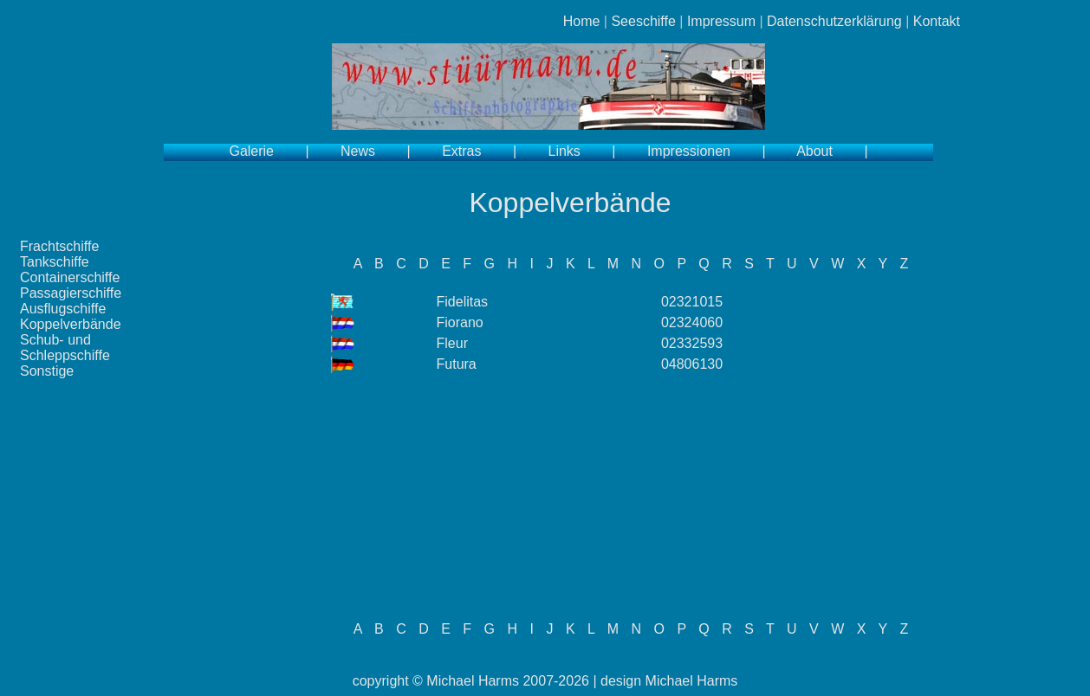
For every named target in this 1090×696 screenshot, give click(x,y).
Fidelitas (463, 301)
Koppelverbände (70, 324)
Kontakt (936, 21)
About (814, 151)
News (358, 151)
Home (581, 21)
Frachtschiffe (59, 246)
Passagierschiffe (70, 293)
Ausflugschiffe (63, 308)
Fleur (452, 343)
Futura (457, 364)
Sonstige (47, 371)
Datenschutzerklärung (834, 21)
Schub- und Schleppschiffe (65, 347)
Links (564, 151)
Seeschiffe (643, 21)
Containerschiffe (70, 277)
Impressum (721, 21)
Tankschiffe (54, 262)
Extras (461, 151)
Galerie (251, 151)
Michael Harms (472, 680)
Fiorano (460, 322)
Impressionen (688, 151)
